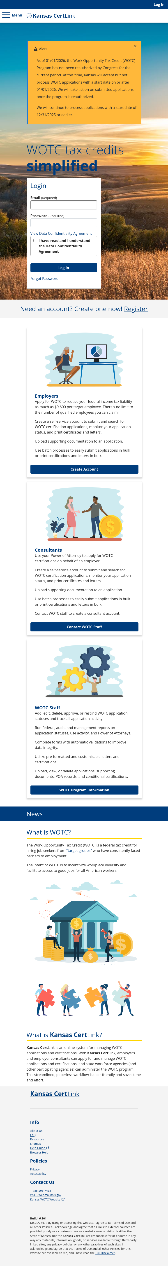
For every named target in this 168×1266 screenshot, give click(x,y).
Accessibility (38, 1174)
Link (50, 15)
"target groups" (79, 850)
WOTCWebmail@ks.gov (45, 1195)
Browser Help (39, 1152)
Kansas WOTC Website (47, 1199)
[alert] (84, 82)
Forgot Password (44, 278)
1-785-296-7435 (40, 1191)
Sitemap (35, 1144)
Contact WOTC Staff (84, 626)
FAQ (33, 1135)
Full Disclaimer (105, 1253)
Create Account (84, 469)
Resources (37, 1139)
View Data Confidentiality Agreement (61, 233)
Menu (12, 15)
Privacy (35, 1169)
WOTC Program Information (84, 790)
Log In (159, 4)
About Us (36, 1131)
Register (136, 308)
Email (43, 197)
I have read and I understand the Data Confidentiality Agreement (61, 246)
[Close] (135, 46)
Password (47, 215)
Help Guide (40, 1148)
